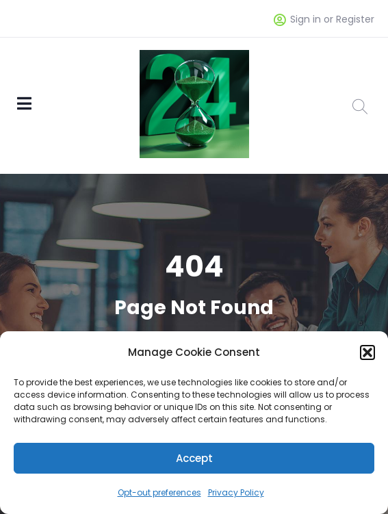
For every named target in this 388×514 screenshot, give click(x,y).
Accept (194, 458)
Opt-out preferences (159, 492)
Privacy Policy (236, 492)
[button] (367, 352)
